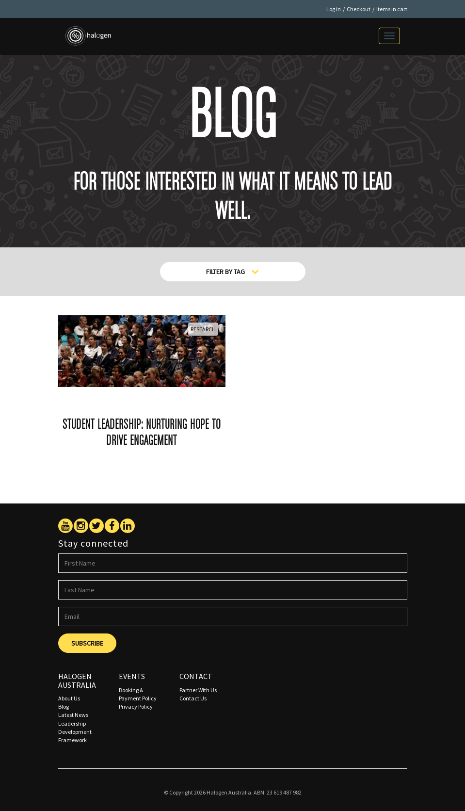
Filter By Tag (232, 271)
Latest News (73, 714)
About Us (69, 698)
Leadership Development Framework (75, 732)
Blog (63, 706)
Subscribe (87, 643)
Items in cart (391, 9)
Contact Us (193, 698)
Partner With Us (198, 690)
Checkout (358, 9)
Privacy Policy (136, 706)
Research (203, 329)
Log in (333, 9)
